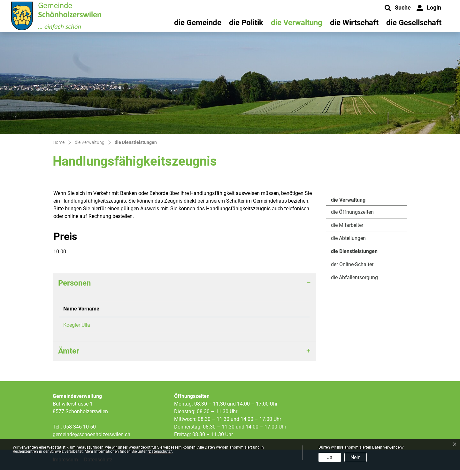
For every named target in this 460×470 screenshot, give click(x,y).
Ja (330, 457)
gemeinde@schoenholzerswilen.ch (91, 434)
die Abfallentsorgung (354, 277)
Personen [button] (74, 283)
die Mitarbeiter (347, 225)
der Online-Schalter (352, 264)
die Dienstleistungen (354, 253)
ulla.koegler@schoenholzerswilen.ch (241, 325)
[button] (398, 8)
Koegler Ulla (76, 325)
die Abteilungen (348, 238)
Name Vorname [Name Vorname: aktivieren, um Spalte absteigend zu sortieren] (81, 309)
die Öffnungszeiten (352, 212)
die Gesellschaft (413, 22)
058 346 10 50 (79, 427)
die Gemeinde (197, 22)
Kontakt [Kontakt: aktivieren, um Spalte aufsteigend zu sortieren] (210, 309)
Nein (355, 457)
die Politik (246, 22)
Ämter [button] (68, 351)
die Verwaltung (296, 22)
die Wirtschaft (354, 22)
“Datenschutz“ (160, 451)
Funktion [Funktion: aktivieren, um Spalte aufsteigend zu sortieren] (129, 309)
